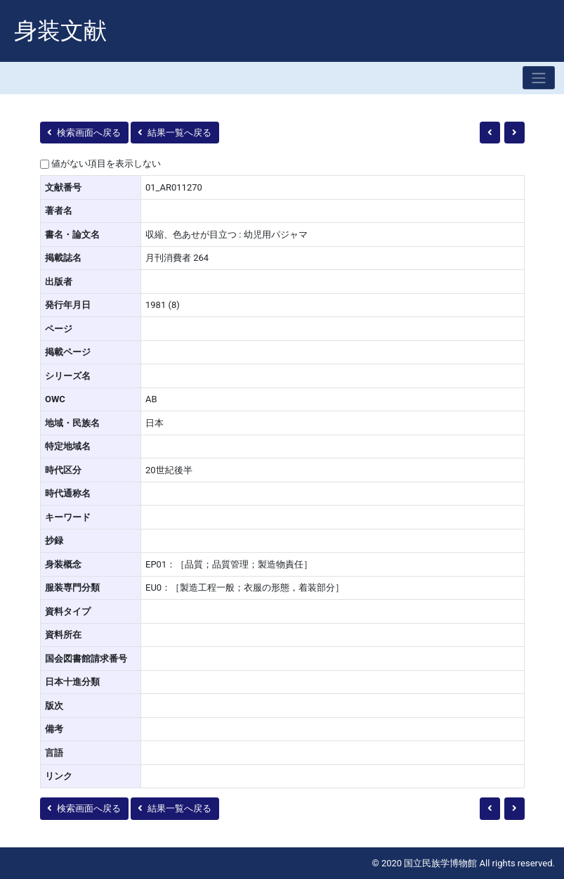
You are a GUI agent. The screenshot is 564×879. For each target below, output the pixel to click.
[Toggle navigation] (539, 77)
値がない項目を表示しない (106, 163)
